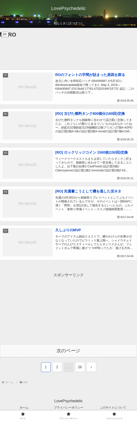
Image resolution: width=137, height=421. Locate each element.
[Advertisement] (68, 52)
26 (80, 367)
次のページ (68, 350)
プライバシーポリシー (68, 407)
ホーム (24, 407)
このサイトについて (113, 407)
